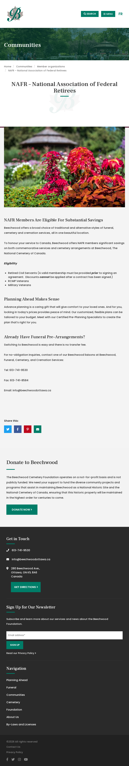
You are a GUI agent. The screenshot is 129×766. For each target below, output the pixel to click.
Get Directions (26, 587)
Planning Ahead (17, 680)
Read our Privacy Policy (21, 653)
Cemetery (13, 702)
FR (121, 14)
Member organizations (51, 66)
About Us (12, 717)
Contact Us (13, 747)
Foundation (14, 710)
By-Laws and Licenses (21, 724)
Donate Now (22, 510)
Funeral (11, 687)
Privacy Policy (14, 752)
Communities (24, 66)
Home (7, 66)
